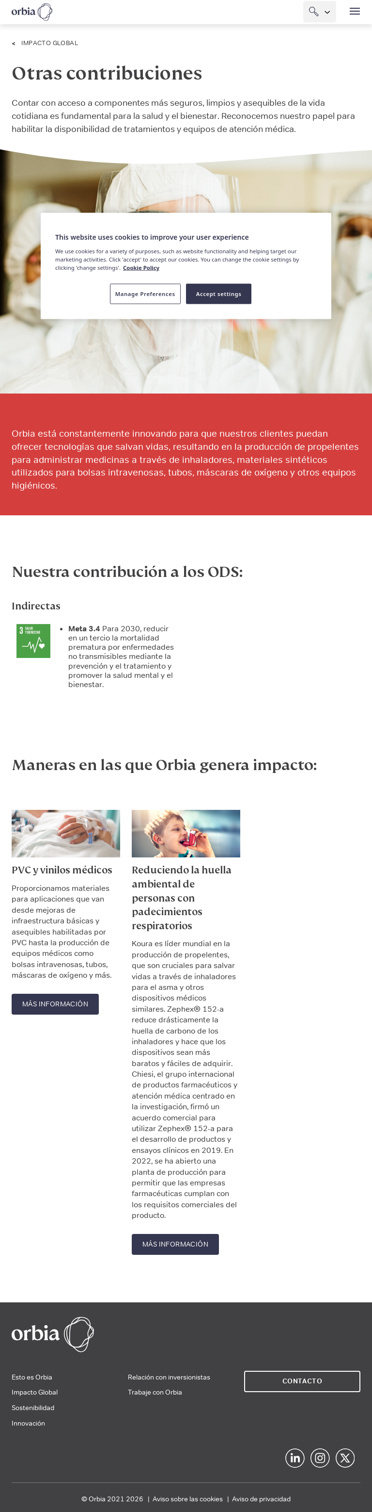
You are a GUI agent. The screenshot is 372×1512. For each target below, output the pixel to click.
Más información (55, 1004)
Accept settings (219, 293)
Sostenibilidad (33, 1407)
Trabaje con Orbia (155, 1392)
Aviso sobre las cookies (188, 1499)
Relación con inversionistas (169, 1377)
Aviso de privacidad (261, 1499)
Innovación (28, 1423)
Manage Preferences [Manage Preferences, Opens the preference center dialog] (145, 293)
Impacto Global (49, 43)
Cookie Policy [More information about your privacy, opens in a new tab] (141, 267)
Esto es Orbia (32, 1377)
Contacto (302, 1381)
